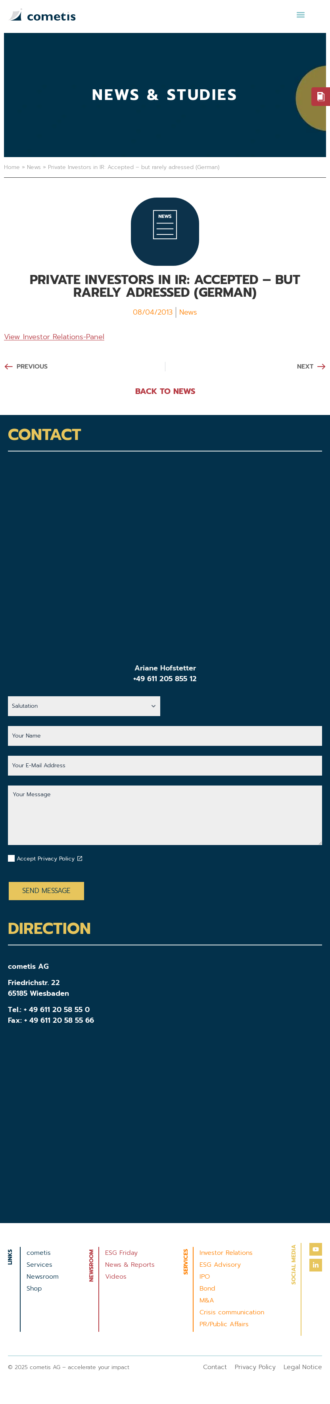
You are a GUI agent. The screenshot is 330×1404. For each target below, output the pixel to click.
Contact (215, 1367)
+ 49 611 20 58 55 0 (57, 1009)
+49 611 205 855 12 (165, 678)
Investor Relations (226, 1253)
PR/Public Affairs (224, 1324)
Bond (207, 1288)
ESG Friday (121, 1253)
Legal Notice (303, 1367)
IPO (205, 1276)
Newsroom (43, 1276)
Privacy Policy (255, 1367)
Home (12, 167)
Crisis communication (232, 1312)
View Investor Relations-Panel (54, 336)
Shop (34, 1288)
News (34, 167)
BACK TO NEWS (165, 391)
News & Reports (130, 1265)
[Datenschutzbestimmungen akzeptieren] (80, 858)
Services (39, 1265)
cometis (39, 1253)
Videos (116, 1276)
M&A (207, 1300)
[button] (300, 14)
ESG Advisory (220, 1265)
